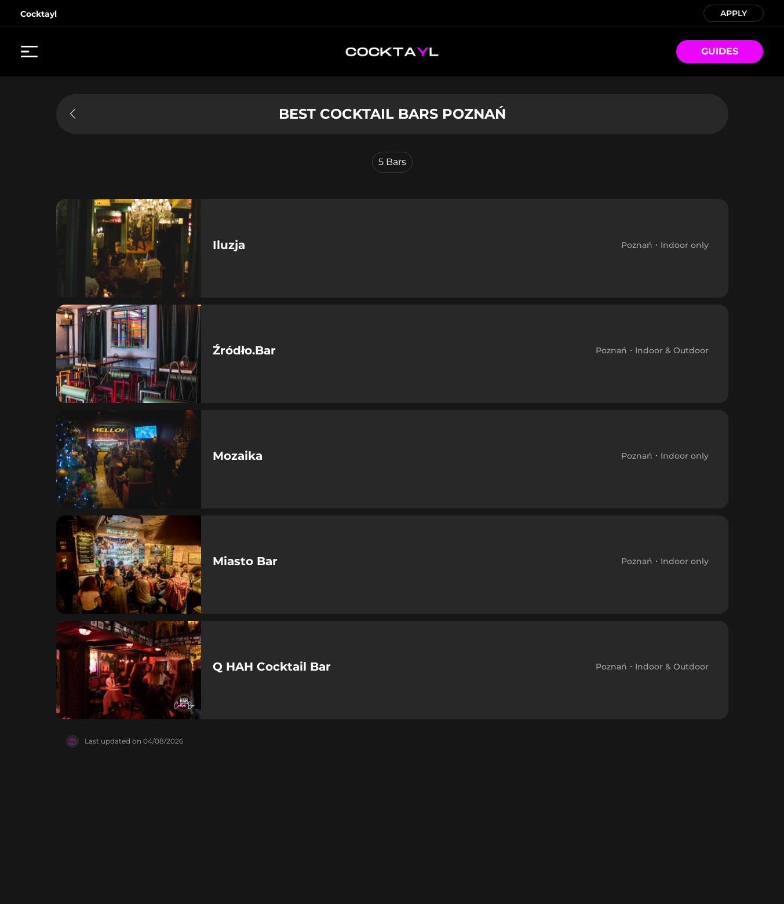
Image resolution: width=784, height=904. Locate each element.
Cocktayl (38, 14)
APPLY (733, 12)
